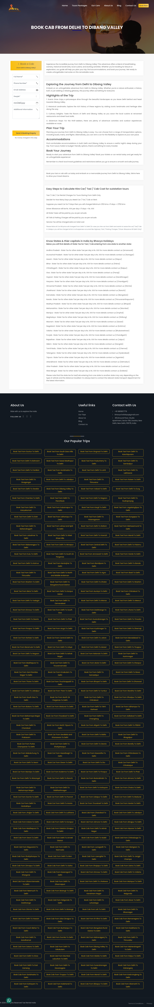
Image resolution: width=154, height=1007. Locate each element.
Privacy (149, 1003)
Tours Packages (79, 5)
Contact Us (83, 424)
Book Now (143, 5)
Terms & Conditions (136, 1003)
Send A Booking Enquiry (26, 133)
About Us (82, 418)
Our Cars (95, 5)
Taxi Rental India (29, 1003)
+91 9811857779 (119, 411)
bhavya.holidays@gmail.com (125, 414)
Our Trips (82, 414)
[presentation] (26, 124)
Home (80, 411)
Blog (80, 421)
